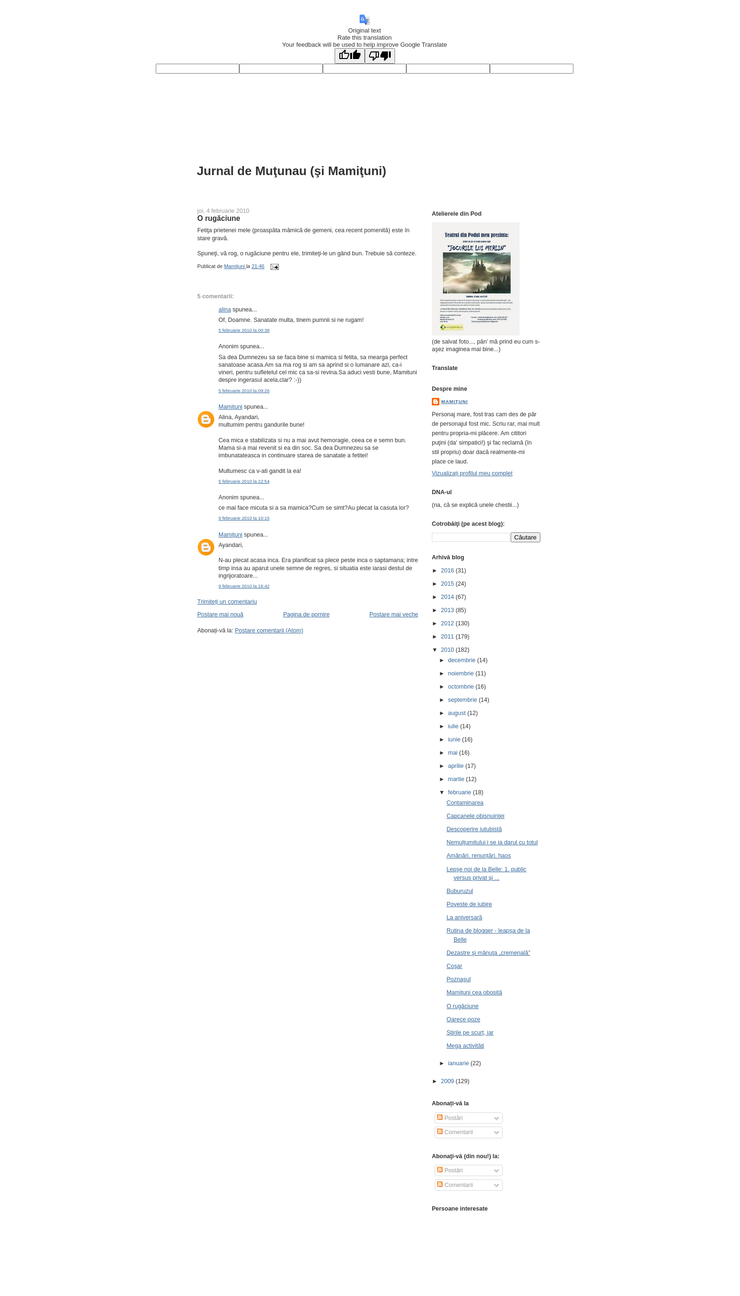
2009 (448, 1081)
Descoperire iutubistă (474, 829)
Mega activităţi (465, 1046)
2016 (448, 570)
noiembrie (461, 673)
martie (457, 779)
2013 (448, 610)
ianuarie (459, 1063)
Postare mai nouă (220, 614)
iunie (455, 739)
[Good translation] (350, 56)
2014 (448, 597)
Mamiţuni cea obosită (474, 992)
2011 (448, 636)
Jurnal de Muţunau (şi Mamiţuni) (292, 171)
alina (225, 309)
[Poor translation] (380, 56)
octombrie (461, 686)
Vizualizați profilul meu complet (472, 473)
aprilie (456, 766)
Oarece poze (463, 1019)
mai (453, 752)
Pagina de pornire (306, 614)
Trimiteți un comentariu (227, 601)
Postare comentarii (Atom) (269, 630)
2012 (448, 623)
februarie (460, 792)
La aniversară (464, 917)
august (457, 713)
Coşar (454, 966)
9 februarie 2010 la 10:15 (244, 518)
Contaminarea (464, 802)
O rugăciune (462, 1006)
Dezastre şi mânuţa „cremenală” (488, 953)
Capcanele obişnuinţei (475, 816)
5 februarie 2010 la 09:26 (244, 390)
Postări (449, 1118)
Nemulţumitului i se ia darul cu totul (492, 842)
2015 (448, 584)
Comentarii (455, 1132)
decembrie (462, 660)
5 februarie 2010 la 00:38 (244, 330)
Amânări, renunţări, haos (478, 855)
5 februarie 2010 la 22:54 (244, 481)
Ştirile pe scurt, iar (470, 1032)
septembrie (463, 700)
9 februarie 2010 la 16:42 (244, 586)
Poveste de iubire (469, 904)
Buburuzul (459, 891)
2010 (448, 650)
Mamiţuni (231, 407)
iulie (454, 726)
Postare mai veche (394, 614)
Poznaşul (458, 979)
